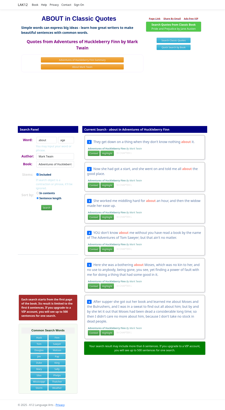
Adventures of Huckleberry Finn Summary (82, 59)
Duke (39, 362)
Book (35, 5)
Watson (57, 350)
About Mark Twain (82, 66)
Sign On (79, 5)
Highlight (107, 153)
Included (43, 174)
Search (46, 207)
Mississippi (39, 381)
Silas (38, 375)
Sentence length (48, 198)
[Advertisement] (112, 101)
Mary (39, 369)
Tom (39, 343)
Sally (57, 369)
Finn (57, 337)
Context (93, 153)
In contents (45, 193)
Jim (39, 356)
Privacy (54, 5)
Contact (66, 5)
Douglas (39, 350)
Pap (57, 356)
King (57, 362)
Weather (57, 387)
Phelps (57, 375)
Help (44, 5)
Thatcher (57, 381)
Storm (39, 387)
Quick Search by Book (174, 47)
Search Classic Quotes (173, 40)
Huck (39, 337)
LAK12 (23, 4)
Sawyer (57, 343)
